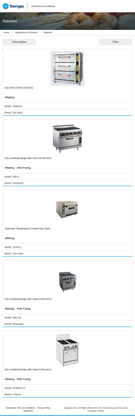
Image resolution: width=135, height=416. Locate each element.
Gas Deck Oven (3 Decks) (19, 87)
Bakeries (48, 32)
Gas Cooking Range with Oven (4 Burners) (28, 299)
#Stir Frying (23, 167)
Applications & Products (26, 32)
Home (6, 32)
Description (19, 41)
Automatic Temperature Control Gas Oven (27, 228)
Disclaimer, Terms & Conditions (20, 408)
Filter (115, 41)
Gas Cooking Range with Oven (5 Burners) (28, 158)
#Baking (9, 97)
